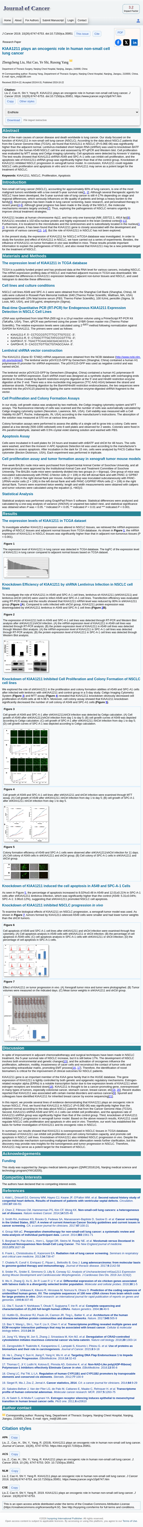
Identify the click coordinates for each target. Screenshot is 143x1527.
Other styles (27, 101)
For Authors (31, 20)
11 (124, 220)
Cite (96, 33)
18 (50, 1086)
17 (78, 1067)
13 (39, 230)
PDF (120, 32)
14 (44, 230)
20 (118, 1089)
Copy (10, 101)
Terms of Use (129, 1521)
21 (110, 1096)
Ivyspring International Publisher (64, 1518)
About (18, 20)
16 (74, 1067)
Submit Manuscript (52, 20)
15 (65, 1061)
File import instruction (35, 120)
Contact (82, 20)
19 (113, 1089)
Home (7, 20)
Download (13, 120)
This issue (82, 33)
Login (71, 20)
